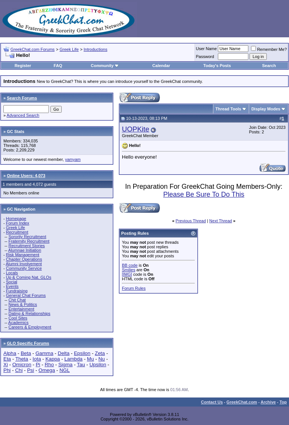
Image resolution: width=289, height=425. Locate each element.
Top (283, 402)
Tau (81, 364)
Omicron (21, 364)
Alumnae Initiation (24, 250)
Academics (18, 322)
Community (105, 65)
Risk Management (23, 254)
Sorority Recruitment (27, 236)
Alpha (9, 353)
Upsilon (98, 364)
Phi (7, 370)
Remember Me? (269, 49)
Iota (37, 359)
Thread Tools (228, 109)
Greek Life (69, 49)
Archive (268, 402)
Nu (101, 359)
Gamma (44, 353)
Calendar (161, 65)
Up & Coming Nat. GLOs (28, 277)
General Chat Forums (26, 295)
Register (23, 65)
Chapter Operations (24, 259)
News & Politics (22, 304)
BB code (130, 265)
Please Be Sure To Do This (203, 194)
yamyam (73, 159)
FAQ (58, 65)
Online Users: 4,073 (26, 175)
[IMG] (127, 274)
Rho (49, 364)
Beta (26, 353)
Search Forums (22, 98)
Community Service (24, 268)
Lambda (73, 359)
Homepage (16, 218)
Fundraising (16, 291)
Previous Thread (191, 221)
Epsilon (82, 353)
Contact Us (212, 402)
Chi (19, 370)
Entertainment (21, 309)
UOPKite (135, 129)
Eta (7, 359)
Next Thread (220, 221)
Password (205, 56)
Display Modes (265, 109)
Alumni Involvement (24, 263)
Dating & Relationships (29, 313)
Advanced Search (23, 115)
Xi (5, 364)
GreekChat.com (242, 402)
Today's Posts (217, 65)
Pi (38, 364)
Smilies (128, 270)
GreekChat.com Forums (33, 49)
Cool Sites (17, 318)
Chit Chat (17, 300)
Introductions (95, 49)
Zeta (100, 353)
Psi (30, 370)
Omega (46, 370)
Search (269, 65)
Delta (64, 353)
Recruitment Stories (26, 245)
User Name (206, 48)
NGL (64, 370)
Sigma (65, 364)
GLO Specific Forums (28, 343)
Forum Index (17, 223)
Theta (21, 359)
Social (11, 282)
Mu (90, 359)
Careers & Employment (29, 327)
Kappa (53, 359)
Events (12, 286)
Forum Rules (134, 288)
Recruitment (17, 232)
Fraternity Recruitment (28, 241)
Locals (12, 273)
